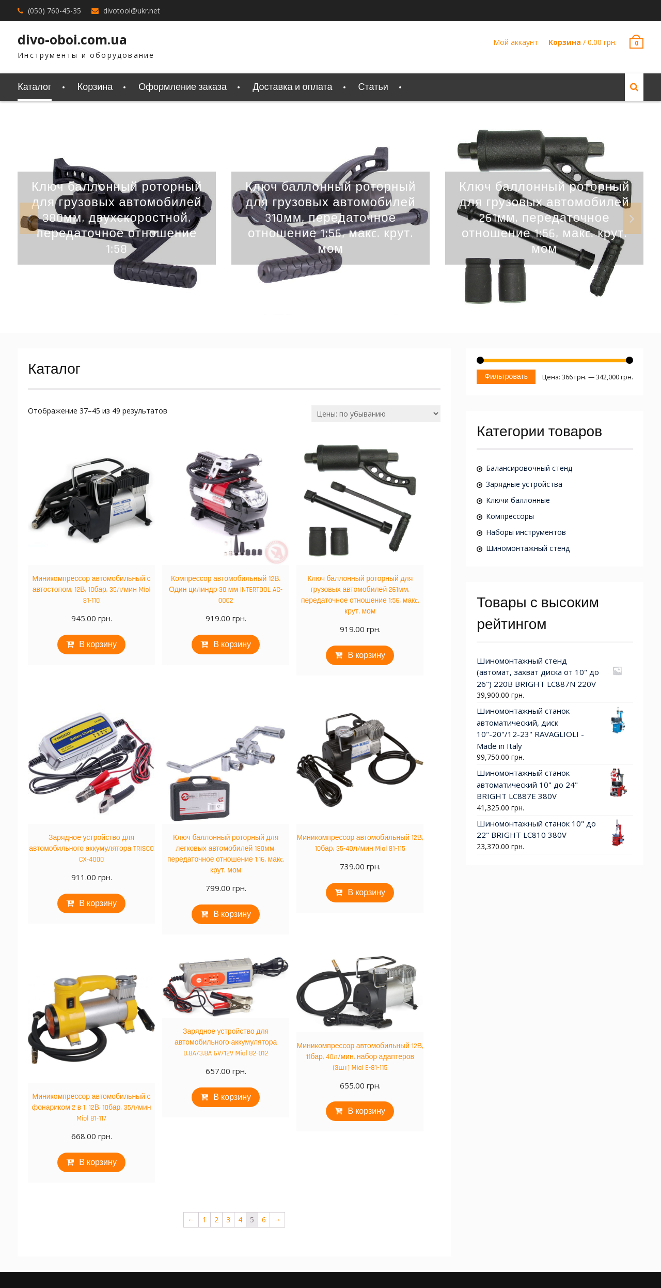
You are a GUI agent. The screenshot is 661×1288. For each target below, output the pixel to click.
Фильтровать (506, 376)
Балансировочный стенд (529, 468)
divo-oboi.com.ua (72, 39)
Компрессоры (510, 516)
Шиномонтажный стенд (528, 548)
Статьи (373, 87)
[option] (117, 218)
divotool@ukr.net (131, 11)
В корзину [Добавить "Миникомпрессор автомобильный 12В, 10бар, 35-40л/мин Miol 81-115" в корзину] (366, 892)
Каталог (34, 87)
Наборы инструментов (526, 532)
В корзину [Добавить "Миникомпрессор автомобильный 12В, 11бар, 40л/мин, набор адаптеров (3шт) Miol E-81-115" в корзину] (366, 1111)
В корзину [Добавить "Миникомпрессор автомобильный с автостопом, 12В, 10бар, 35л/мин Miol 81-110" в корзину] (98, 644)
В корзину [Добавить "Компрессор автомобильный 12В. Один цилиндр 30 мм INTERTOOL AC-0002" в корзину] (232, 644)
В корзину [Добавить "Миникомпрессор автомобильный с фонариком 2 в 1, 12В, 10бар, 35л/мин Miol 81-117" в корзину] (98, 1162)
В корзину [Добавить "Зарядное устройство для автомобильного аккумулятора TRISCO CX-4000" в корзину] (98, 903)
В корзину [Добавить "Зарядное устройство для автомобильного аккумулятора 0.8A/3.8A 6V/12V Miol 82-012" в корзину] (232, 1097)
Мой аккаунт (515, 42)
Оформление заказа (182, 87)
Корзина (95, 87)
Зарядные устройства (524, 484)
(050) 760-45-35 (54, 11)
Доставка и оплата (292, 87)
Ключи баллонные (518, 500)
